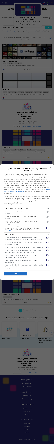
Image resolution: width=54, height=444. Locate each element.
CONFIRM (15, 274)
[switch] (47, 212)
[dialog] (27, 222)
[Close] (50, 167)
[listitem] (27, 208)
